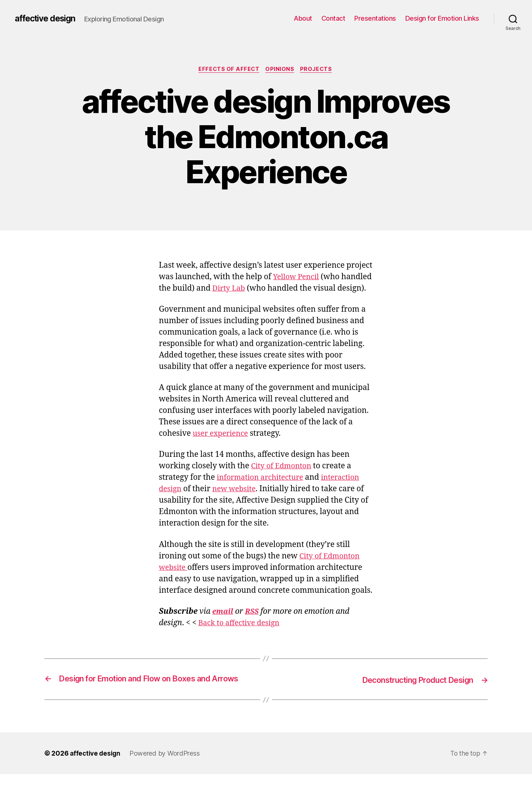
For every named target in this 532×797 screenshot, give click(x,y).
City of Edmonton (283, 478)
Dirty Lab (262, 289)
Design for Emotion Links (442, 18)
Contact (333, 18)
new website (237, 501)
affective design (47, 18)
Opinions (280, 69)
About (303, 18)
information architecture (263, 490)
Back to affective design (241, 635)
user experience (222, 446)
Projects (319, 69)
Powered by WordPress (166, 776)
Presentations (375, 18)
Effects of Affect (228, 69)
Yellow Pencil (297, 278)
